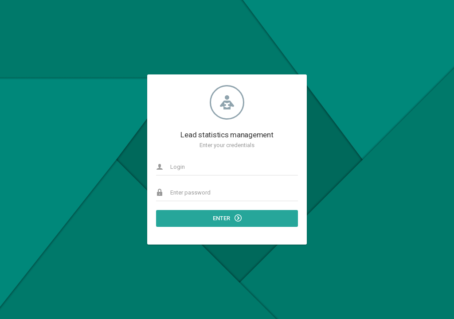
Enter (227, 218)
